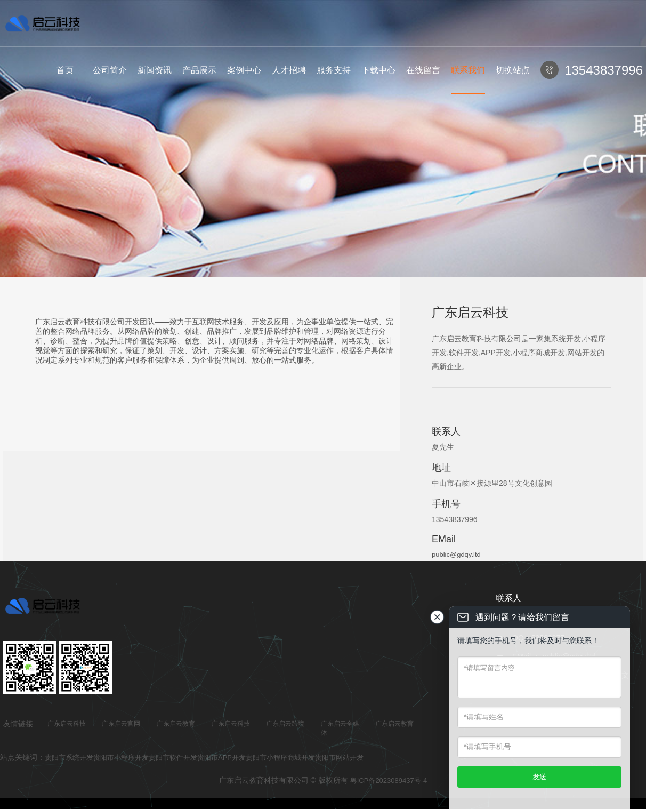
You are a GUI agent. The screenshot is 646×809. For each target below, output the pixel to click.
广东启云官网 (121, 723)
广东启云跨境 (285, 723)
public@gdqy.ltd (456, 554)
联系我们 (468, 70)
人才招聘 (289, 70)
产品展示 (199, 70)
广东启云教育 (176, 723)
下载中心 (378, 70)
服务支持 (334, 70)
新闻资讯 (155, 70)
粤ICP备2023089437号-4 (388, 780)
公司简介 (110, 70)
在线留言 (423, 70)
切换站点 (513, 70)
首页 (65, 70)
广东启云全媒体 (340, 728)
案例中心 (244, 70)
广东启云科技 (66, 723)
